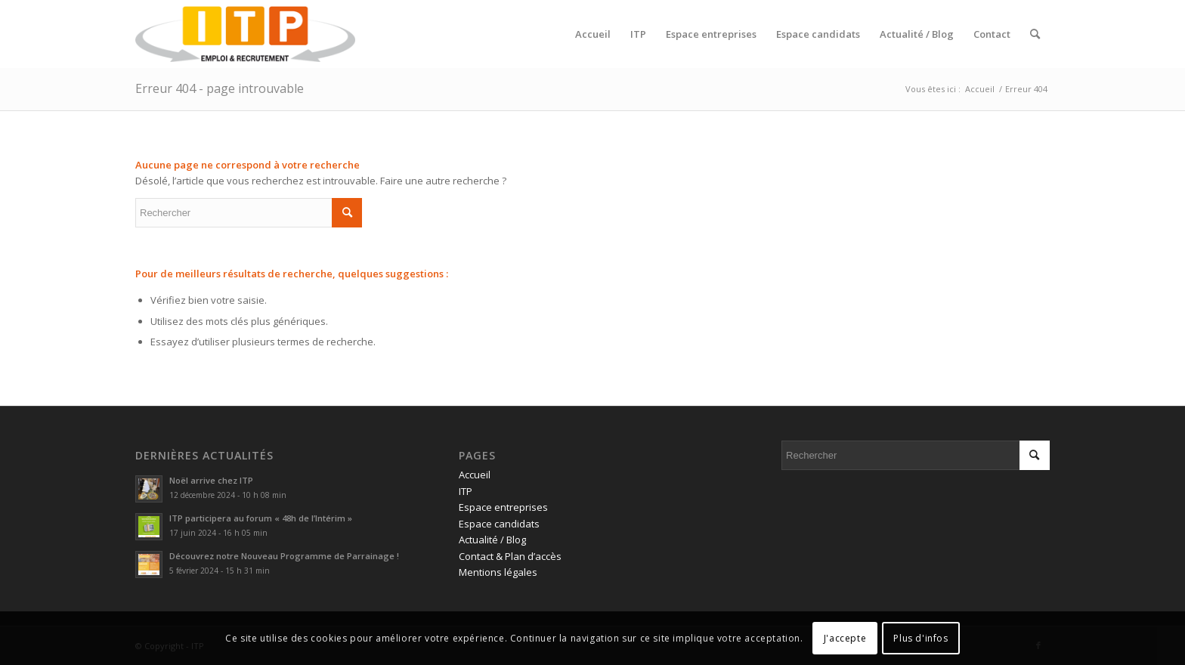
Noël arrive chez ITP (211, 480)
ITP (465, 491)
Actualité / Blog (492, 539)
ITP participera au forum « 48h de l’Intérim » (260, 518)
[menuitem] (592, 34)
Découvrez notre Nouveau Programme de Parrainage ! (284, 555)
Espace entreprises (503, 507)
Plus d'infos (920, 638)
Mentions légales (498, 572)
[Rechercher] (1035, 34)
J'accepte (845, 638)
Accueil (474, 474)
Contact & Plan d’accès (510, 556)
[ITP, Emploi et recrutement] (245, 34)
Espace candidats (499, 523)
